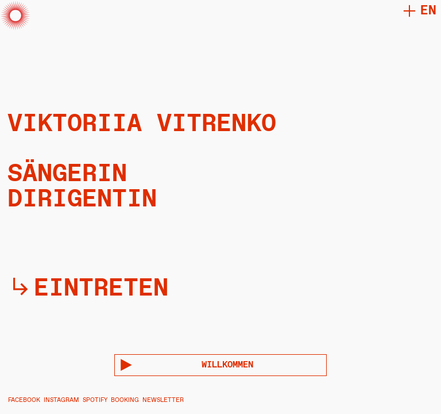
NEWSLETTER (163, 400)
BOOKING (125, 400)
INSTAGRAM (61, 400)
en (428, 11)
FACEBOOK (24, 400)
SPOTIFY (95, 400)
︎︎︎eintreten (87, 288)
